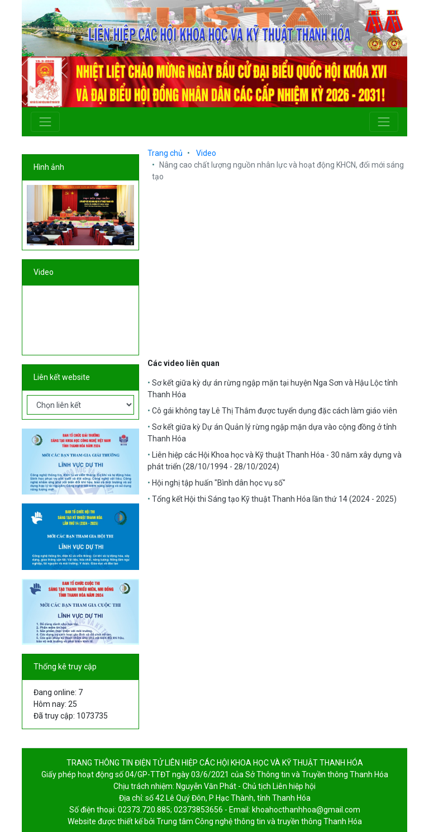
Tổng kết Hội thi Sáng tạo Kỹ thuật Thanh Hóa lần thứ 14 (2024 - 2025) (274, 499)
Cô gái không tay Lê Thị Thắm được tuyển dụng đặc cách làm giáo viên (274, 410)
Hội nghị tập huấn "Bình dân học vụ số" (218, 482)
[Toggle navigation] (45, 122)
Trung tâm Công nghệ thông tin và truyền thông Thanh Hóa (259, 821)
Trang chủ (165, 153)
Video (44, 272)
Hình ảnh (49, 167)
